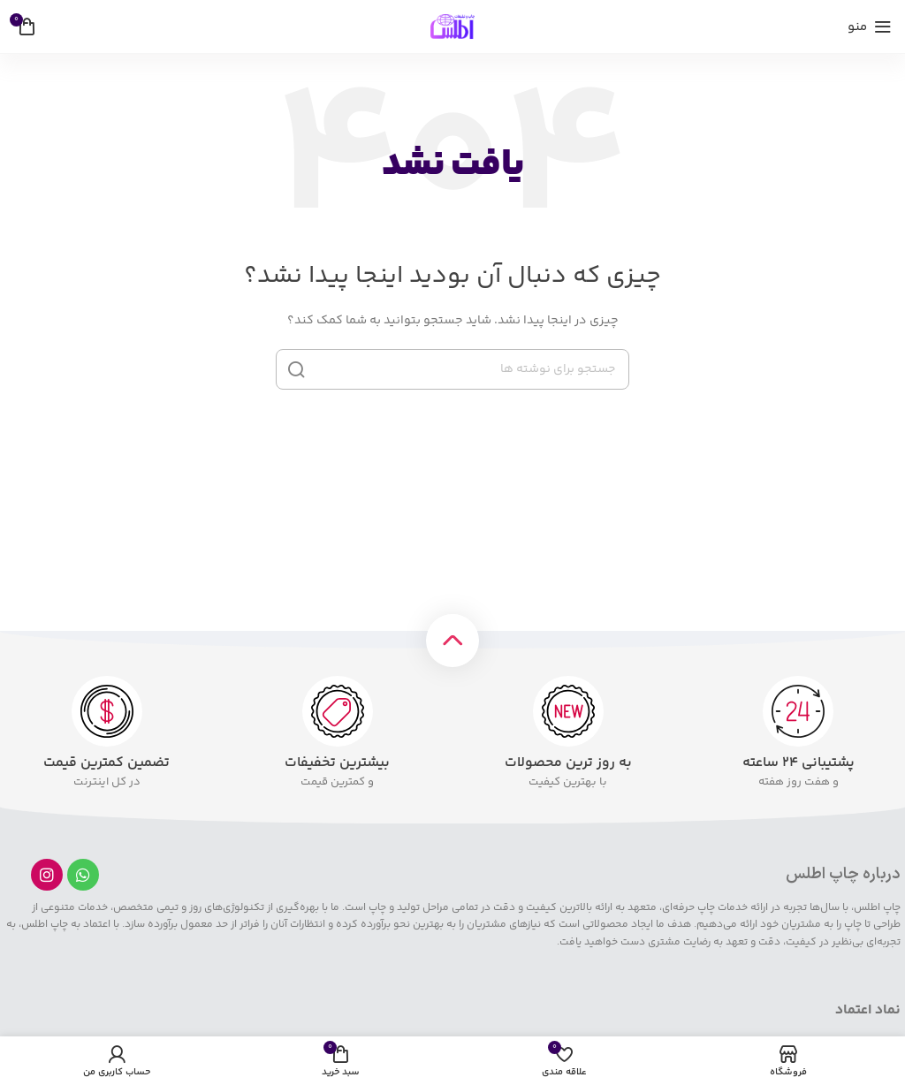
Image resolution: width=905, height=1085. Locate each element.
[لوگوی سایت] (452, 26)
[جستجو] (452, 369)
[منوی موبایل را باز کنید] (870, 26)
